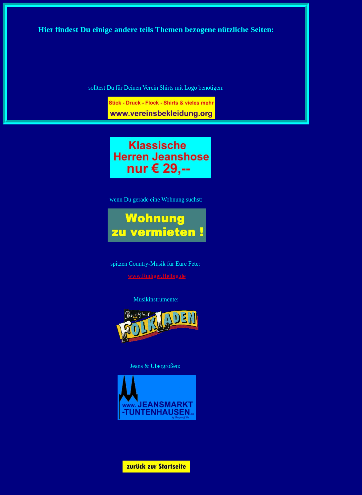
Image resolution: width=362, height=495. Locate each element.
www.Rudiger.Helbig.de (156, 276)
